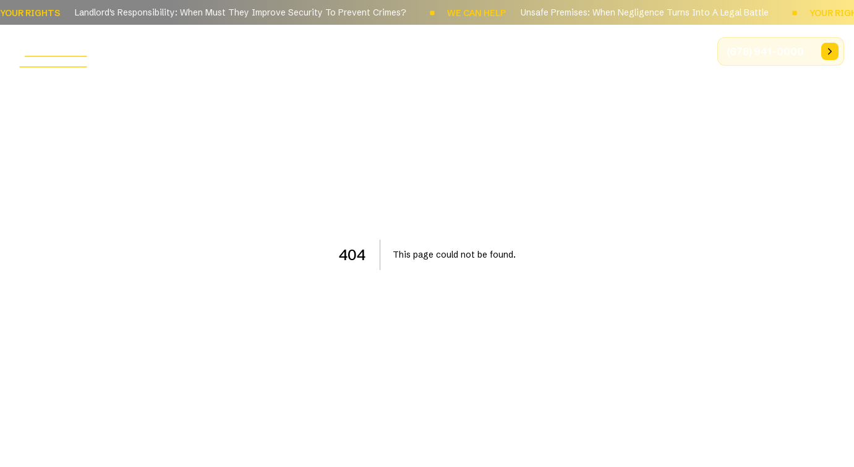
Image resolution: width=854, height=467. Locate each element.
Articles (562, 50)
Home (347, 50)
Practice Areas (485, 50)
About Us (405, 50)
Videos (678, 50)
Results (621, 50)
